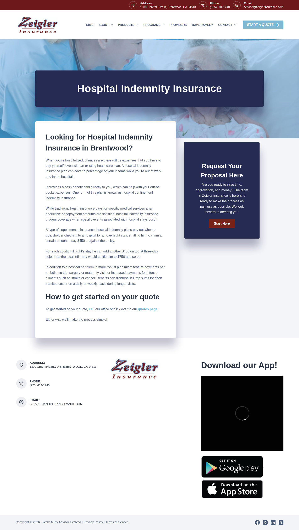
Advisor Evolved (70, 522)
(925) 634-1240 (220, 7)
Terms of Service (117, 522)
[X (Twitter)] (281, 522)
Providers (178, 25)
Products (129, 24)
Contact (228, 24)
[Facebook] (257, 522)
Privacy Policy (93, 522)
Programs (154, 24)
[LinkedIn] (273, 522)
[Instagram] (265, 522)
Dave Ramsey (202, 25)
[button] (222, 223)
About (107, 24)
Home (89, 25)
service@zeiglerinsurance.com (263, 7)
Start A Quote (263, 25)
